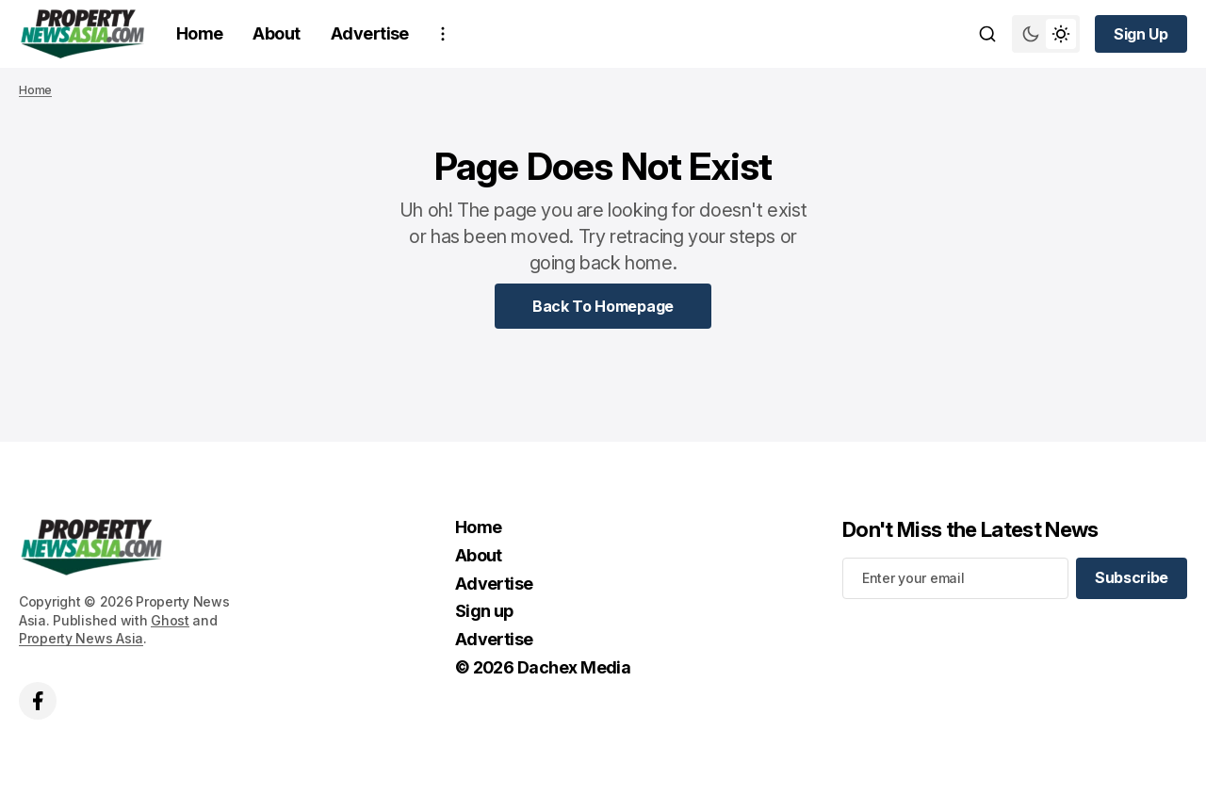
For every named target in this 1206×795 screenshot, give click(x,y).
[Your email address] (955, 578)
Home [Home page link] (35, 90)
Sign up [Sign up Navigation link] (484, 611)
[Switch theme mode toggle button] (1046, 34)
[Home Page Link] (603, 306)
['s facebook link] (38, 701)
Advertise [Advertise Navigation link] (370, 33)
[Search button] (987, 33)
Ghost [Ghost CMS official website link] (170, 620)
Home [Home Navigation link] (199, 33)
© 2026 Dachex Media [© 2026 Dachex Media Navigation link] (543, 667)
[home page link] (82, 34)
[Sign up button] (1141, 34)
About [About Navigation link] (276, 33)
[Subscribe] (1131, 578)
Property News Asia (81, 638)
